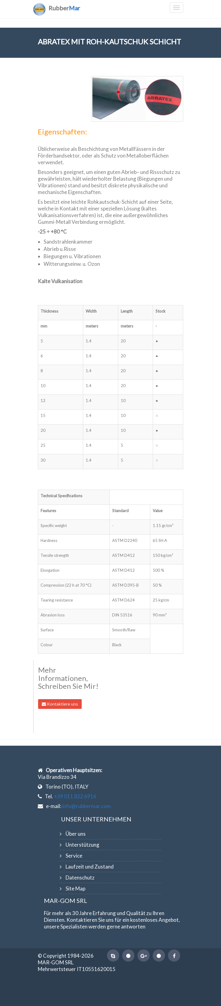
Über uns (76, 834)
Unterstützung (82, 844)
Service (74, 855)
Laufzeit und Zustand (90, 866)
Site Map (75, 888)
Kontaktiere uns (60, 703)
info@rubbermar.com (86, 806)
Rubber (64, 8)
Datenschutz (80, 877)
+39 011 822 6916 (75, 796)
